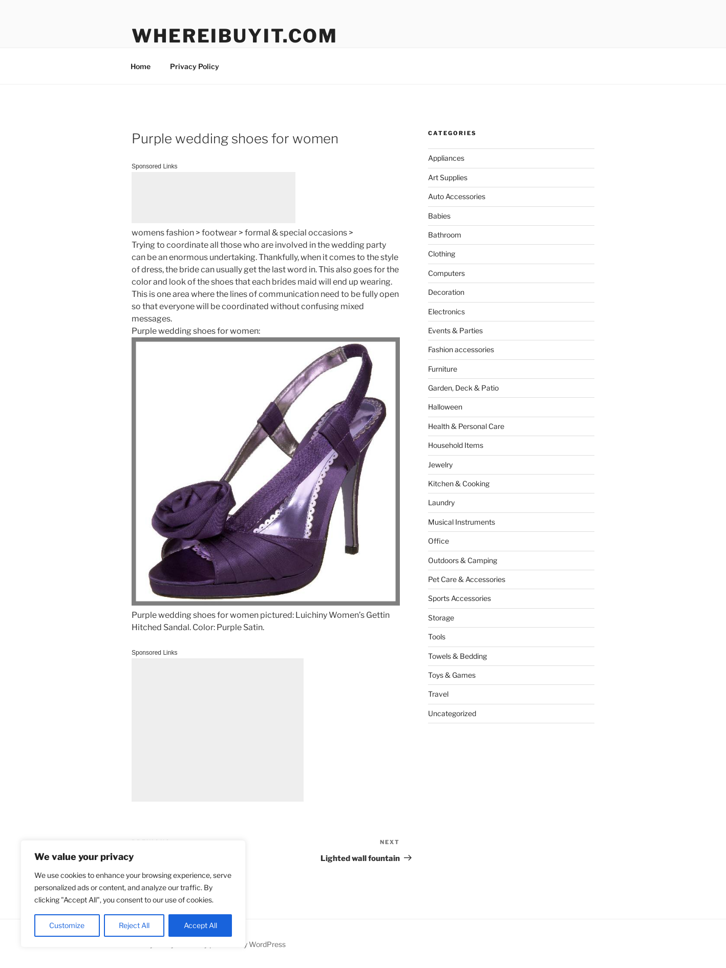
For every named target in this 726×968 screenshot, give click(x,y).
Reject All (134, 925)
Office (438, 540)
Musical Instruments (461, 522)
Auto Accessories (456, 196)
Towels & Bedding (457, 656)
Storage (441, 617)
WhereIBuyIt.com (235, 36)
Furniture (442, 368)
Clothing (441, 253)
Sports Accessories (459, 598)
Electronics (446, 311)
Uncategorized (452, 713)
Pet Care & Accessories (466, 579)
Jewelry (440, 464)
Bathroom (444, 234)
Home (141, 66)
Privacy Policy (194, 66)
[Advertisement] (213, 197)
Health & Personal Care (466, 426)
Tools (436, 636)
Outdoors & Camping (462, 560)
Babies (439, 215)
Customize (66, 925)
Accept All (200, 925)
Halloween (445, 406)
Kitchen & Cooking (458, 483)
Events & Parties (455, 330)
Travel (438, 694)
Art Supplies (447, 177)
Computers (446, 273)
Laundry (441, 502)
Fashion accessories (461, 349)
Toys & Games (452, 675)
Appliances (446, 158)
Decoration (446, 292)
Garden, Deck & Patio (463, 387)
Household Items (455, 445)
